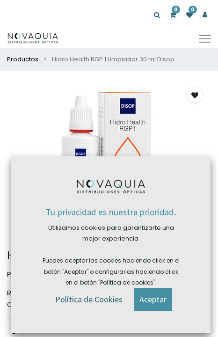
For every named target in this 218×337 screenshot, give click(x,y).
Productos (22, 59)
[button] (195, 95)
